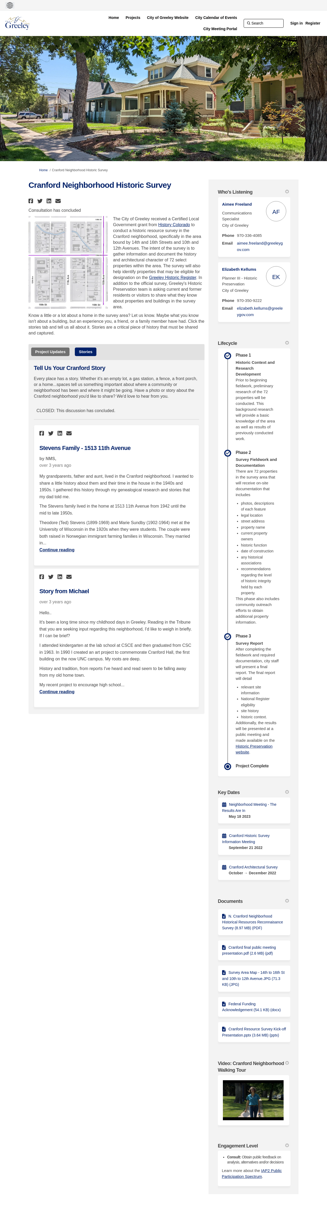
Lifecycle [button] (253, 343)
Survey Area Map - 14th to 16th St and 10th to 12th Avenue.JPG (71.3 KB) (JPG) (253, 978)
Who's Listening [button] (253, 192)
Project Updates (50, 351)
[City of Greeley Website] (168, 17)
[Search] (264, 23)
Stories (85, 351)
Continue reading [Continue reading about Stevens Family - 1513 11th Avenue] (57, 550)
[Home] (113, 17)
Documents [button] (253, 901)
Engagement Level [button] (253, 1146)
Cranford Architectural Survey (253, 867)
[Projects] (133, 17)
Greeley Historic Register (172, 277)
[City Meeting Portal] (220, 28)
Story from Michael (64, 591)
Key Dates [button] (253, 792)
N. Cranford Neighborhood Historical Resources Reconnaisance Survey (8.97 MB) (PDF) (252, 922)
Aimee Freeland (237, 204)
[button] (31, 201)
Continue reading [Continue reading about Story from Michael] (57, 691)
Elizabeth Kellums (239, 269)
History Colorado (174, 224)
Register (312, 23)
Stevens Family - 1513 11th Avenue (84, 448)
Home (43, 170)
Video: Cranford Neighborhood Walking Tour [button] (253, 1067)
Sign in (296, 23)
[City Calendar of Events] (216, 17)
